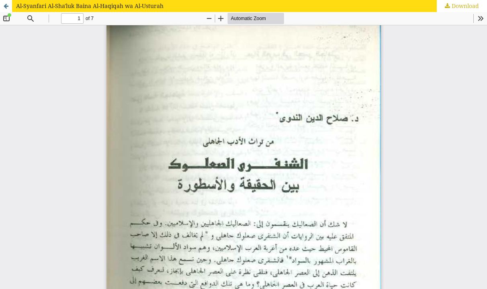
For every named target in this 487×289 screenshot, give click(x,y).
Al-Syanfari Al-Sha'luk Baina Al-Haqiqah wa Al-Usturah (90, 6)
